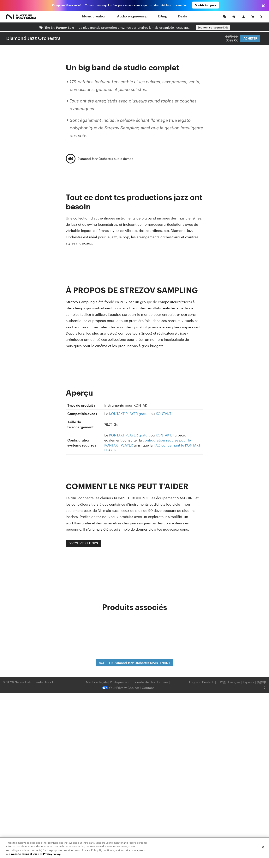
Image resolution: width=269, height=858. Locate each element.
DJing (162, 16)
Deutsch (208, 682)
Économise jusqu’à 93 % (213, 27)
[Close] (263, 847)
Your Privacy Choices (121, 687)
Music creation (94, 16)
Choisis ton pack (205, 5)
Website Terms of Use (24, 853)
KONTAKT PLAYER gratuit (129, 413)
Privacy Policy (51, 853)
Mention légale (97, 682)
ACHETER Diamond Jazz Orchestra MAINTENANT (134, 662)
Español (248, 682)
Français (234, 682)
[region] (134, 847)
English (194, 682)
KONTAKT (163, 413)
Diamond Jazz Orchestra (33, 38)
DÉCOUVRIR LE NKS (83, 543)
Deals (182, 16)
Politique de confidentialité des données (139, 682)
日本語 (221, 682)
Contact (148, 687)
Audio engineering (132, 16)
